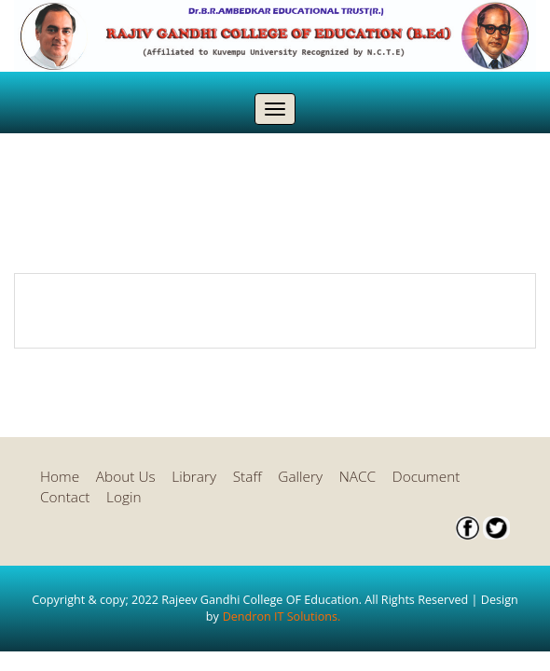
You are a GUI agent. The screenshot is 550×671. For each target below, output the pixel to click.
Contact (64, 497)
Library (194, 476)
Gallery (300, 476)
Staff (247, 476)
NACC (357, 476)
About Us (126, 476)
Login (123, 497)
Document (426, 476)
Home (59, 476)
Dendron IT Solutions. (282, 616)
